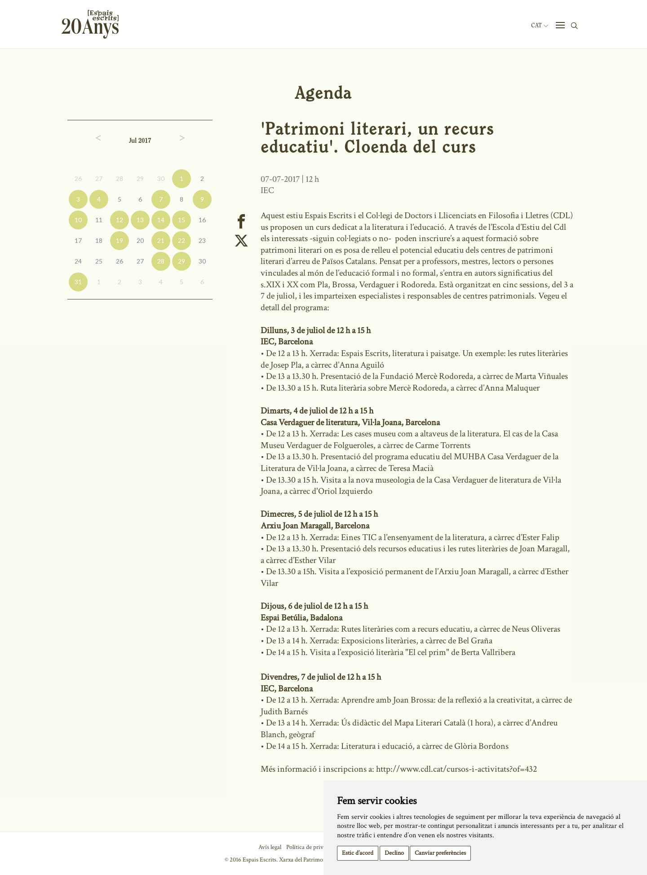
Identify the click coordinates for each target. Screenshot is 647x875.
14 (160, 220)
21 (160, 240)
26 (78, 178)
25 (98, 261)
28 (119, 178)
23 (202, 240)
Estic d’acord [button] (357, 853)
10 (78, 220)
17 (78, 240)
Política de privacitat (311, 847)
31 (78, 282)
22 (181, 240)
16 (202, 220)
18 (98, 240)
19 (119, 240)
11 (98, 220)
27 (98, 178)
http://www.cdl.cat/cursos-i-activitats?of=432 (456, 769)
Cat (539, 25)
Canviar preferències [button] (440, 853)
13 (140, 220)
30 (160, 178)
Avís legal (269, 847)
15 (181, 220)
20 (140, 240)
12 (119, 220)
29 (140, 178)
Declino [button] (394, 853)
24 (78, 261)
